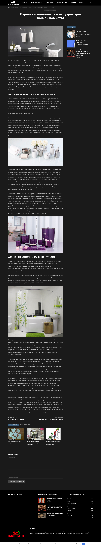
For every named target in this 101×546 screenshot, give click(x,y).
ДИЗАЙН (25, 2)
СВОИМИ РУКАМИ (62, 2)
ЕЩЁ (81, 2)
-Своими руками (71, 503)
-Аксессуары (54, 10)
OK (83, 543)
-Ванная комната (71, 508)
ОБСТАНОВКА (50, 2)
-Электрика (70, 510)
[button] (91, 3)
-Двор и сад (70, 518)
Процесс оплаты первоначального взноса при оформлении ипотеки (84, 33)
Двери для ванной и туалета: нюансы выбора (50, 419)
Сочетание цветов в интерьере (16, 419)
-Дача (68, 506)
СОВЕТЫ (69, 513)
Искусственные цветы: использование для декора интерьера (34, 443)
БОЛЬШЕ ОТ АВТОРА (25, 425)
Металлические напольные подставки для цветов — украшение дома (53, 443)
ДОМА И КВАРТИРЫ (37, 2)
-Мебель (69, 515)
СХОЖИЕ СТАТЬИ (13, 425)
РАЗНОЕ (69, 499)
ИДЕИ (68, 501)
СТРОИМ (73, 2)
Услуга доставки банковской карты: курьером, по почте (82, 42)
